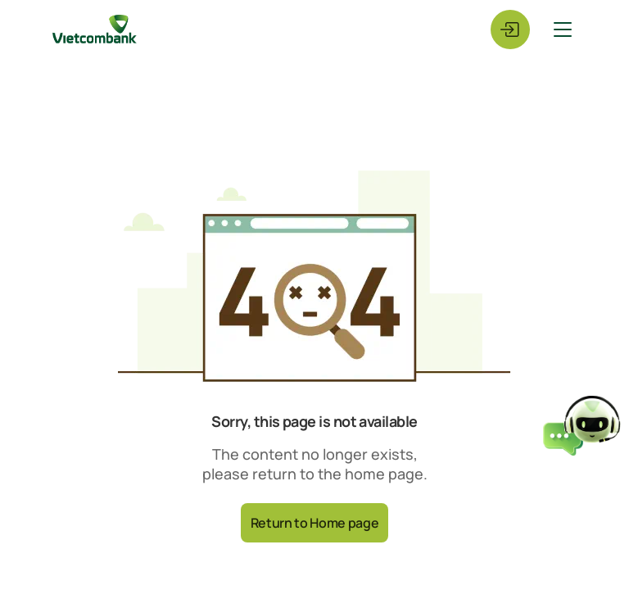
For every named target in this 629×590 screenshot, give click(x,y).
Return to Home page (315, 523)
